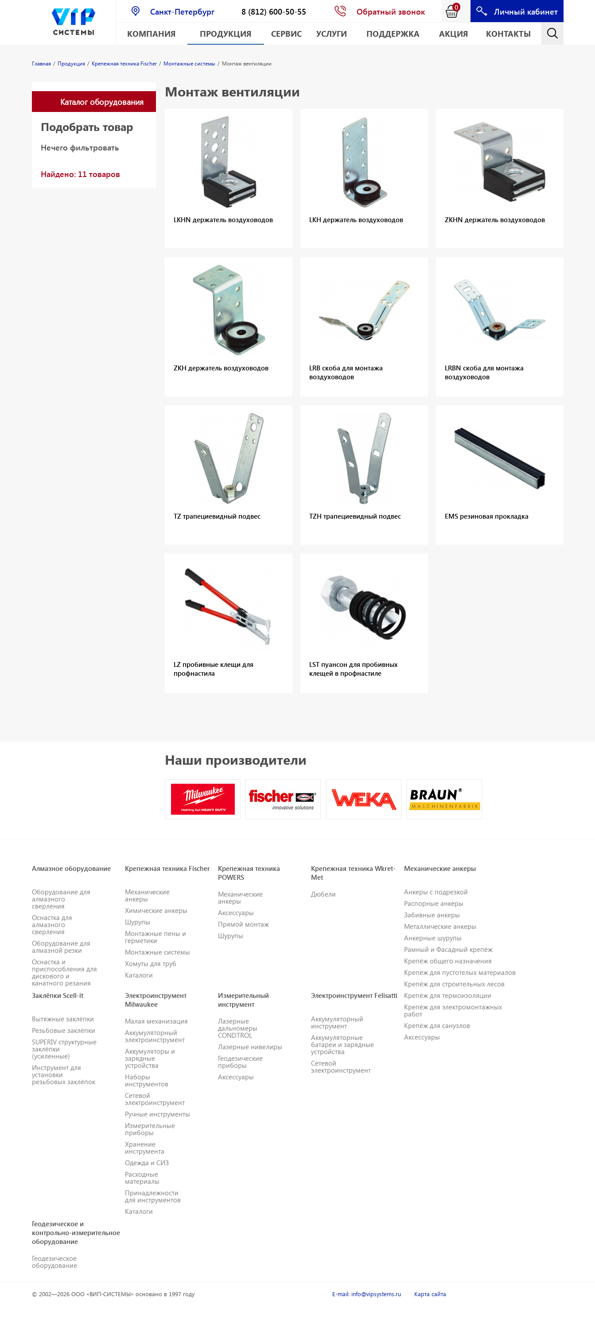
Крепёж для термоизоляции (447, 995)
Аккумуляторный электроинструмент (155, 1036)
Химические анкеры (156, 910)
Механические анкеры (147, 895)
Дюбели (323, 893)
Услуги (331, 33)
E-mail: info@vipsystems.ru (366, 1293)
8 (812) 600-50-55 (273, 11)
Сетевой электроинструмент (155, 1099)
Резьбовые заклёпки (63, 1030)
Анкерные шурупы (433, 937)
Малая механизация (156, 1020)
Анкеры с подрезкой (436, 891)
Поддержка (393, 33)
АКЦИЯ (453, 33)
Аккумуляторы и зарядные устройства (150, 1058)
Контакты (508, 33)
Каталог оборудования (102, 101)
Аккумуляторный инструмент (337, 1022)
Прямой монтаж (243, 924)
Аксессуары (236, 912)
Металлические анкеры (440, 926)
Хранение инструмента (144, 1147)
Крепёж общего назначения (448, 960)
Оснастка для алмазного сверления (52, 924)
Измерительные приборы (150, 1129)
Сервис (286, 33)
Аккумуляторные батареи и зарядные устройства (342, 1044)
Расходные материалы (142, 1178)
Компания (151, 33)
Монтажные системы (157, 951)
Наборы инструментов (146, 1080)
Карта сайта (430, 1293)
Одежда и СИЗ (147, 1162)
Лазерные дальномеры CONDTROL (237, 1028)
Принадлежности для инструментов (153, 1196)
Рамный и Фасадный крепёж (448, 949)
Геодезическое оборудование (54, 1262)
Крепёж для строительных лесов (454, 983)
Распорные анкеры (433, 903)
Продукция (226, 33)
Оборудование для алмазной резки (61, 947)
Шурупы (137, 921)
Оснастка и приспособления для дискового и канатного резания (64, 972)
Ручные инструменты (157, 1113)
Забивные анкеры (432, 914)
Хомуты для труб (150, 963)
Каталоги (139, 974)
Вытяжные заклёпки (63, 1018)
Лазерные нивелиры (250, 1046)
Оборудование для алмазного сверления (61, 898)
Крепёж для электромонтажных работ (453, 1010)
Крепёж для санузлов (437, 1025)
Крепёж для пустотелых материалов (460, 972)
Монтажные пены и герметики (155, 937)
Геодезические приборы (240, 1062)
